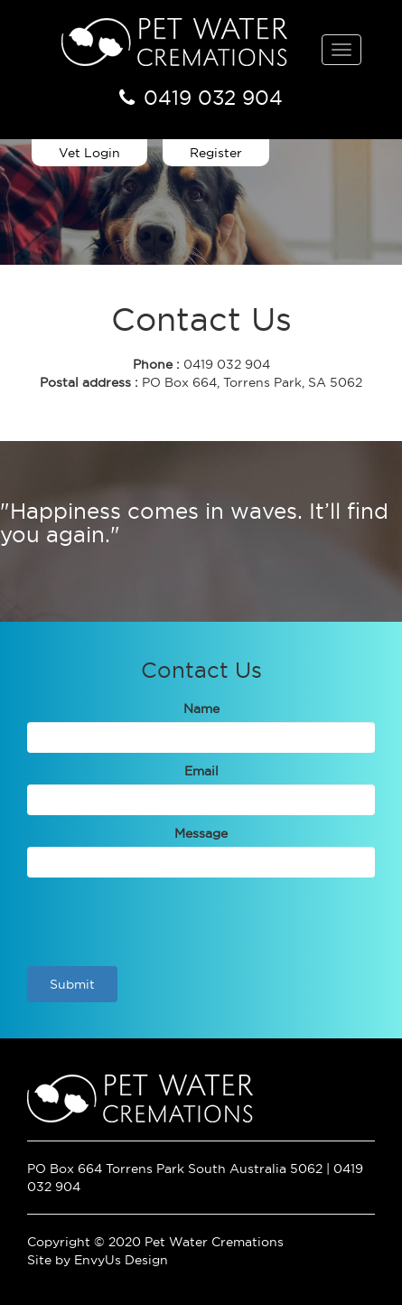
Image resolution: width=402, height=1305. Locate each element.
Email (201, 771)
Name (201, 708)
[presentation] (164, 922)
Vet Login (89, 153)
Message (201, 833)
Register (216, 153)
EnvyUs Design (121, 1260)
